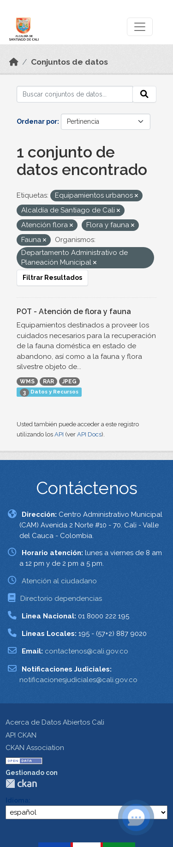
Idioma (17, 800)
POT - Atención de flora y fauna (74, 311)
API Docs (89, 434)
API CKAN (21, 735)
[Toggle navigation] (140, 27)
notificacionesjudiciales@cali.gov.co (78, 680)
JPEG (69, 381)
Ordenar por (37, 121)
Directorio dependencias (61, 598)
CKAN (21, 783)
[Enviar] (144, 94)
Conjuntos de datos (69, 62)
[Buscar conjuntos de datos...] (75, 94)
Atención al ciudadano (59, 581)
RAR (48, 381)
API (59, 434)
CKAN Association (35, 748)
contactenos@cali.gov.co (86, 651)
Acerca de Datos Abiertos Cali (55, 722)
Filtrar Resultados (52, 277)
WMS (27, 381)
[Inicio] (13, 62)
